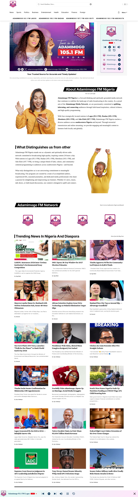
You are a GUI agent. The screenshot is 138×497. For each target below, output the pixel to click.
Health (55, 300)
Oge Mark (18, 276)
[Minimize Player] (134, 493)
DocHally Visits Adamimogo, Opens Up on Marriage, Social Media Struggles (68, 389)
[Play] (109, 47)
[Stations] (109, 50)
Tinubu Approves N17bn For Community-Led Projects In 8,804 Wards (106, 263)
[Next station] (105, 47)
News (54, 259)
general (18, 316)
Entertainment (20, 300)
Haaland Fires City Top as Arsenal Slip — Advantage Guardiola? (106, 304)
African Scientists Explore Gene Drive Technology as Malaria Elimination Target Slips (69, 305)
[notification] (119, 12)
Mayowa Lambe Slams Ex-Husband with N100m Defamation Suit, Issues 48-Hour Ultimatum (31, 305)
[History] (114, 50)
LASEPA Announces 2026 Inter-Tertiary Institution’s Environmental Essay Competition (30, 265)
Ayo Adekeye (57, 356)
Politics (55, 468)
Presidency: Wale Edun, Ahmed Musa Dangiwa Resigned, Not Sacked (67, 346)
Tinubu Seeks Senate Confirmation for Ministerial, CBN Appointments (29, 389)
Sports (92, 300)
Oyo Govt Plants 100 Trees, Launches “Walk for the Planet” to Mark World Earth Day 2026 (29, 348)
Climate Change (20, 259)
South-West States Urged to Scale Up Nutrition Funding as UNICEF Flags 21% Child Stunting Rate (106, 390)
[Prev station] (114, 47)
